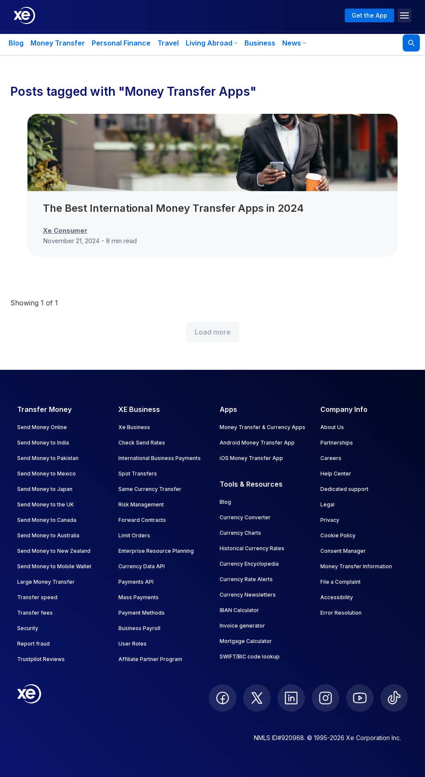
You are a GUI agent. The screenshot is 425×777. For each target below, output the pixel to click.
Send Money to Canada (46, 520)
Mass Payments (138, 597)
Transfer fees (35, 612)
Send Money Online (42, 427)
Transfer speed (37, 597)
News (294, 43)
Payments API (136, 582)
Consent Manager (343, 551)
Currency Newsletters (248, 594)
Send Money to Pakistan (47, 458)
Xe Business (134, 427)
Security (27, 628)
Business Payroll (139, 628)
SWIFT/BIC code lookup (250, 656)
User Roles (132, 643)
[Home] (24, 15)
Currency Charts (240, 533)
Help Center (335, 473)
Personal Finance (121, 43)
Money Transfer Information (356, 566)
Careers (330, 458)
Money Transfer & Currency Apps (262, 427)
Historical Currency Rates (252, 548)
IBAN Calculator (239, 610)
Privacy (329, 520)
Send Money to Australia (48, 535)
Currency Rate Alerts (246, 579)
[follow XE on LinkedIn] (291, 698)
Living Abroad (212, 43)
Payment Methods (141, 612)
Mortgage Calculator (246, 641)
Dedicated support (344, 489)
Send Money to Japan (44, 489)
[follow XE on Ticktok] (394, 698)
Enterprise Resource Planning (156, 551)
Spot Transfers (137, 473)
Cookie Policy (338, 535)
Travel (168, 43)
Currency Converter (245, 517)
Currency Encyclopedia (249, 564)
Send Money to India (43, 442)
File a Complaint (340, 582)
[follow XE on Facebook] (222, 698)
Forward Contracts (142, 520)
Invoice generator (242, 625)
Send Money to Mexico (46, 473)
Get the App (369, 15)
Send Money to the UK (45, 504)
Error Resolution (341, 612)
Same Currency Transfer (149, 489)
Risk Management (141, 504)
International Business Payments (159, 458)
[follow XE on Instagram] (325, 698)
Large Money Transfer (46, 582)
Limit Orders (134, 535)
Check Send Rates (141, 442)
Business (259, 43)
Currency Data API (141, 566)
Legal (327, 504)
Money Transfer (57, 43)
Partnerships (336, 442)
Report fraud (33, 643)
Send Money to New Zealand (53, 551)
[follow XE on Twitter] (257, 698)
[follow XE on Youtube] (360, 698)
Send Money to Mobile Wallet (54, 566)
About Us (332, 427)
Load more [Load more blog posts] (213, 332)
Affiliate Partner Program (150, 659)
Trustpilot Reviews (41, 659)
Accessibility (336, 597)
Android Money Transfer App (257, 442)
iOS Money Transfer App (251, 458)
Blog (16, 43)
